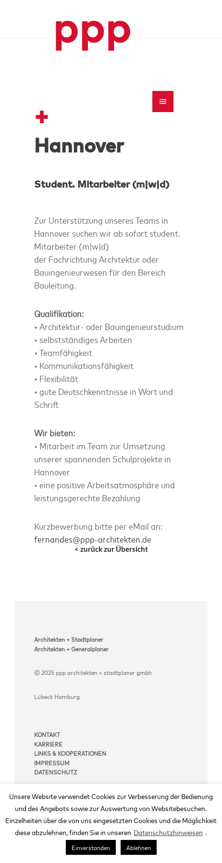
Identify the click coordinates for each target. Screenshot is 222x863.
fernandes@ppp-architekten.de (92, 539)
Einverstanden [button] (91, 847)
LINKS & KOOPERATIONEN (70, 753)
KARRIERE (48, 743)
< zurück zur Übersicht (111, 549)
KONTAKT (47, 734)
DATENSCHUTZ (55, 771)
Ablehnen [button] (138, 847)
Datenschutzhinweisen (168, 832)
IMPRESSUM (52, 762)
